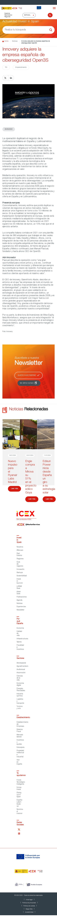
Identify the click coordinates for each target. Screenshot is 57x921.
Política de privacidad (29, 903)
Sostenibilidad (22, 576)
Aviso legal (29, 899)
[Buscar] (49, 15)
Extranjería (20, 747)
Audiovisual (21, 669)
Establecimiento (23, 718)
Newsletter (20, 610)
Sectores (20, 658)
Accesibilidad (29, 912)
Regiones (7, 17)
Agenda (19, 600)
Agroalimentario (22, 666)
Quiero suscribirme (27, 375)
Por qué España (20, 621)
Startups (20, 572)
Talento (19, 642)
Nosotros (7, 13)
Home (5, 41)
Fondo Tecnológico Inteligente (21, 782)
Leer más (14, 489)
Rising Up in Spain (19, 795)
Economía (20, 628)
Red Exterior (8, 15)
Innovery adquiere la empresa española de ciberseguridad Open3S (35, 42)
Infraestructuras (22, 639)
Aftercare (20, 550)
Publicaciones (22, 597)
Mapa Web (29, 909)
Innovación (20, 569)
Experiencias (21, 607)
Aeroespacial (21, 663)
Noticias (14, 41)
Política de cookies (29, 906)
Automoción (21, 673)
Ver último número (27, 383)
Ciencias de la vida (20, 678)
